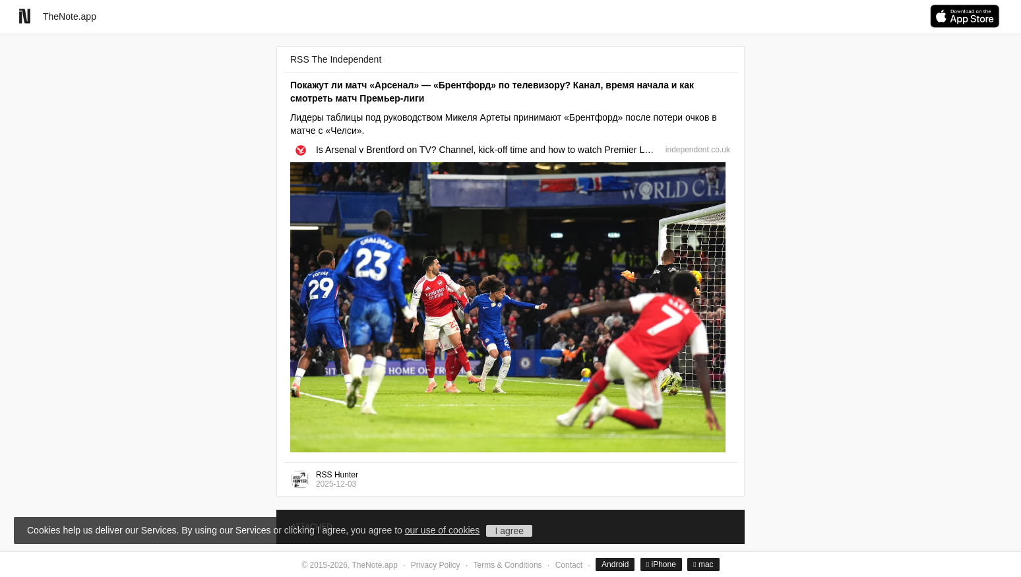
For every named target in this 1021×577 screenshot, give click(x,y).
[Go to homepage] (24, 16)
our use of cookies (442, 530)
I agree (509, 531)
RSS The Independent (335, 59)
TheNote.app (69, 16)
